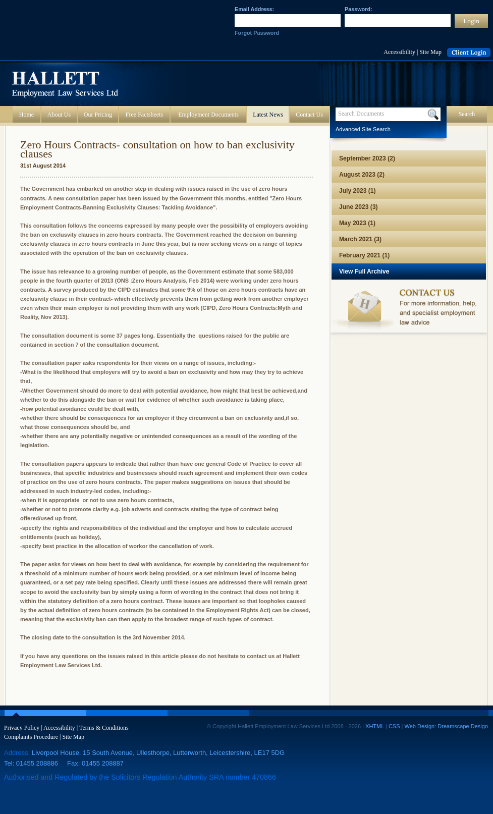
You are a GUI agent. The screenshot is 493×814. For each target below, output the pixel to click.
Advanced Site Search (363, 129)
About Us (59, 114)
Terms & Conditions (104, 727)
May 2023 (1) (357, 223)
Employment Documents (208, 114)
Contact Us (309, 114)
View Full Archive (364, 271)
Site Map (430, 52)
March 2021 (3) (360, 239)
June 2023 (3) (358, 206)
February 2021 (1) (364, 255)
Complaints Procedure (31, 736)
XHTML (374, 726)
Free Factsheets (144, 114)
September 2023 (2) (367, 158)
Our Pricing (98, 114)
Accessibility (399, 52)
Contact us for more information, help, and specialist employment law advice (409, 309)
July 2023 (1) (357, 190)
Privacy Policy (21, 727)
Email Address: (254, 9)
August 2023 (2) (362, 174)
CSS (394, 726)
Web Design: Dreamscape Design (446, 726)
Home (26, 114)
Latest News (268, 114)
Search (467, 114)
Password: (358, 9)
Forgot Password (257, 33)
